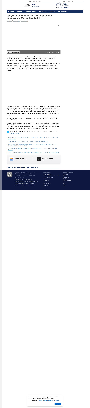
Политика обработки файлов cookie (24, 183)
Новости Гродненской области (51, 175)
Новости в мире (47, 178)
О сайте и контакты (20, 177)
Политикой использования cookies (49, 400)
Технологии (24, 21)
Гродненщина (31, 11)
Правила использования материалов (24, 185)
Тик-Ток (65, 178)
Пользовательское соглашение (23, 179)
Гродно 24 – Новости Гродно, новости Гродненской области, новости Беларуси (12, 5)
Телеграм (65, 174)
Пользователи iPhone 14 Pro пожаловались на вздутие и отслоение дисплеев (33, 152)
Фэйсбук (65, 175)
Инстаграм (66, 177)
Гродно (19, 11)
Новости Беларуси (48, 177)
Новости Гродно (47, 174)
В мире (52, 11)
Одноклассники (67, 180)
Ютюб (64, 185)
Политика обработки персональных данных (26, 181)
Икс (64, 183)
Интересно (62, 11)
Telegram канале (15, 133)
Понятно (58, 404)
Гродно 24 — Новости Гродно (9, 174)
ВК (64, 182)
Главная (11, 11)
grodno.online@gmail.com (28, 175)
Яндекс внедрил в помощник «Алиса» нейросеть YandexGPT (28, 141)
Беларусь (42, 11)
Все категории (47, 183)
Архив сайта (46, 185)
